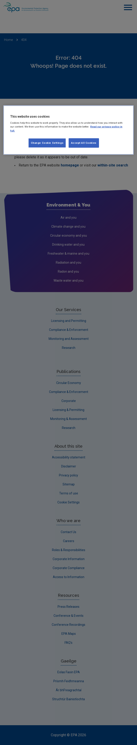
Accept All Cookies (84, 142)
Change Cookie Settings (47, 142)
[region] (68, 130)
